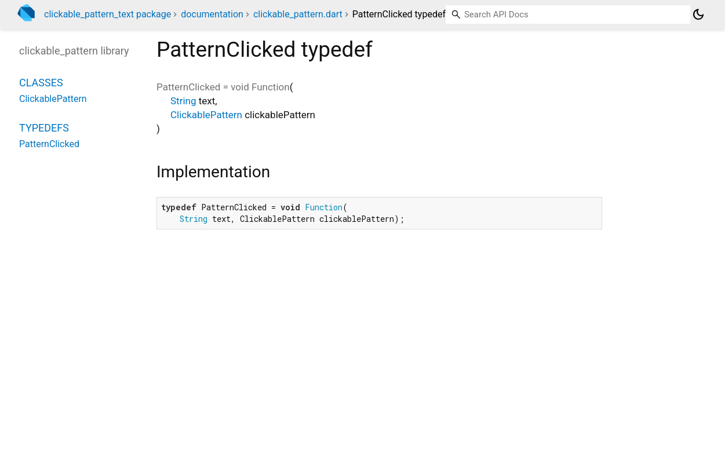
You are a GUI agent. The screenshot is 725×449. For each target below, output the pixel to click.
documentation (212, 14)
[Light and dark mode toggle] (698, 14)
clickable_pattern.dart (298, 14)
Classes (41, 82)
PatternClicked (49, 143)
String (183, 101)
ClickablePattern (206, 115)
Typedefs (44, 128)
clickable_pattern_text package (107, 14)
